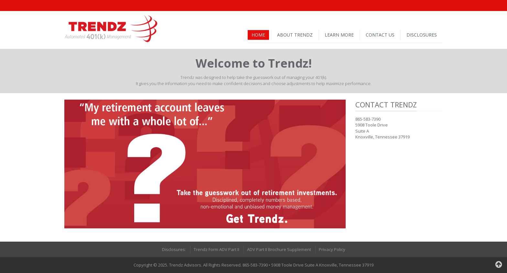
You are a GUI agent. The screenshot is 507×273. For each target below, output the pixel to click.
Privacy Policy (332, 249)
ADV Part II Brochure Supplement (279, 249)
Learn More (339, 35)
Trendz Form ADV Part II (216, 249)
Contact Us (380, 35)
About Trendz (295, 35)
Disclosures (421, 35)
